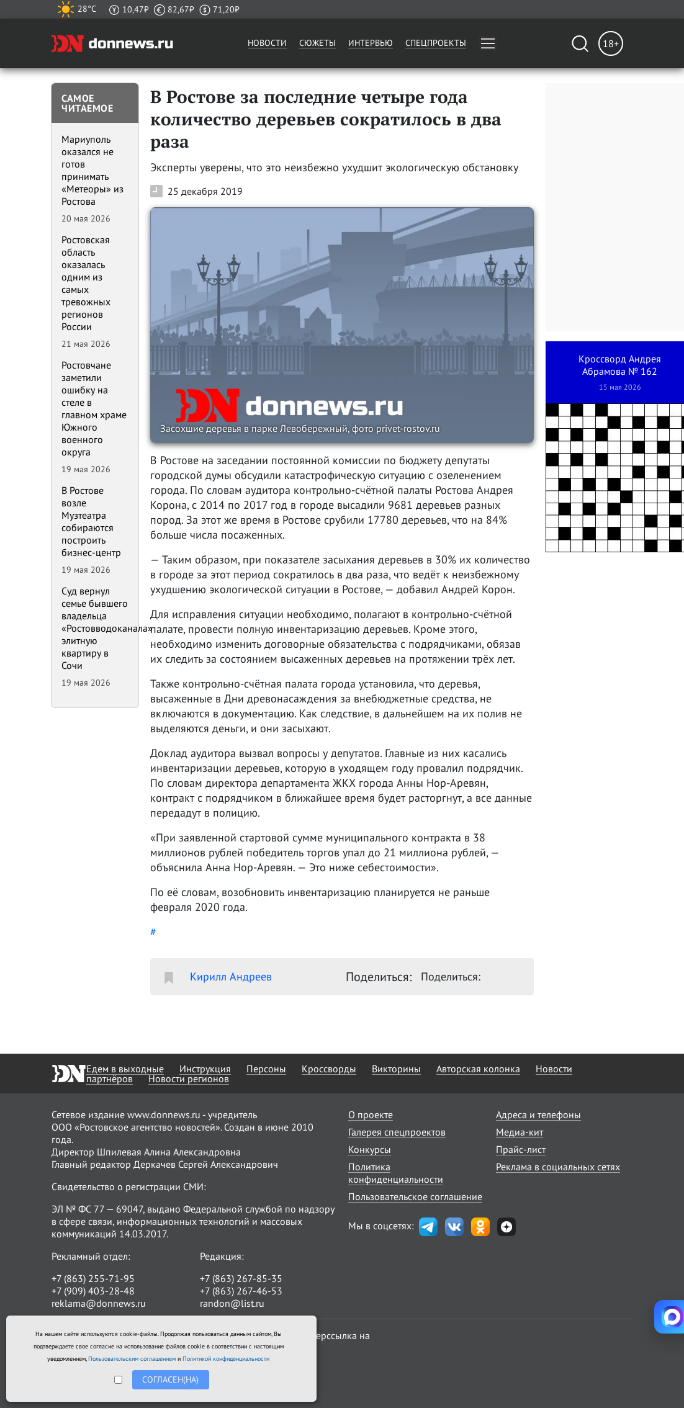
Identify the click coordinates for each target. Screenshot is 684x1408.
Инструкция (205, 1068)
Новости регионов (188, 1078)
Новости (267, 42)
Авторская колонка (478, 1068)
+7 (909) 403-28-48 (93, 1291)
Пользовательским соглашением (132, 1359)
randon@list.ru (232, 1303)
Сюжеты (317, 42)
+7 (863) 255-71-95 (93, 1278)
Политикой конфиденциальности (225, 1359)
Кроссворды (329, 1068)
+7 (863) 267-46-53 (241, 1291)
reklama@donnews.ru (99, 1303)
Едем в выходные (125, 1068)
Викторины (396, 1068)
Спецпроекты (435, 42)
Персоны (266, 1068)
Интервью (370, 42)
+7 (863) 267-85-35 (241, 1278)
